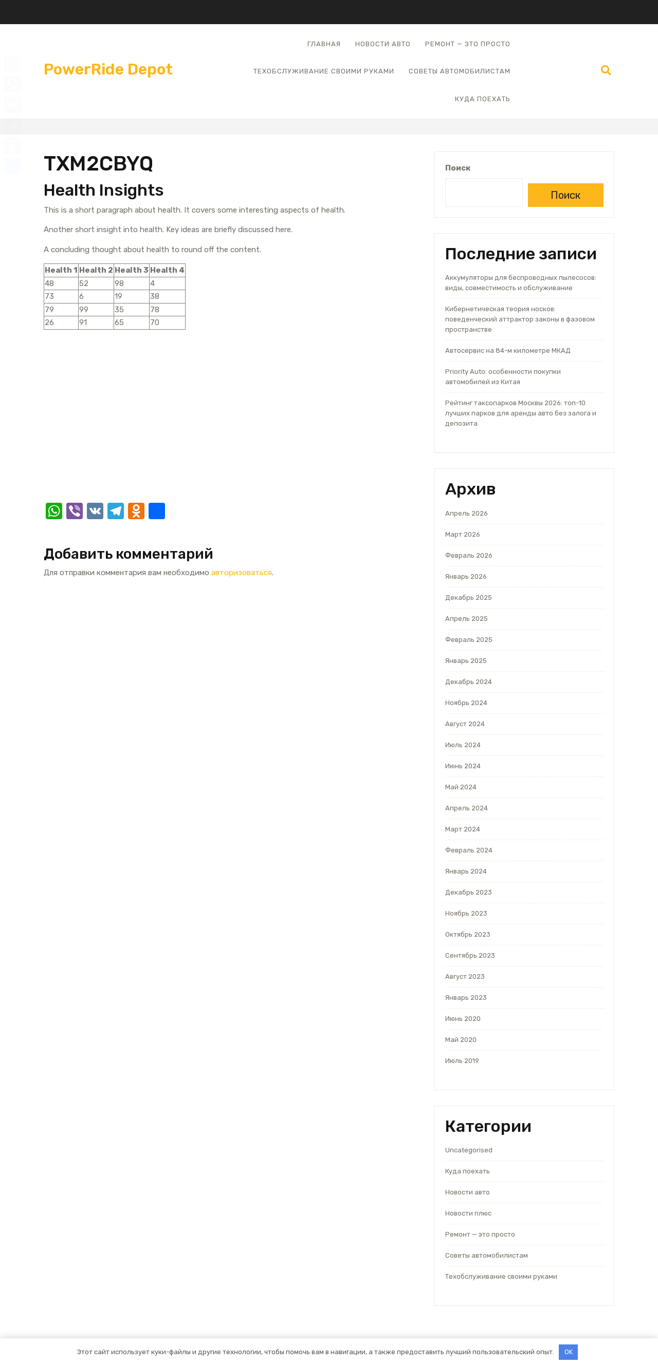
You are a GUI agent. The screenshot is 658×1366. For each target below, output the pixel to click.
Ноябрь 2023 (466, 913)
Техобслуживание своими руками (323, 71)
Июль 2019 (462, 1061)
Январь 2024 (466, 871)
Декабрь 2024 (468, 682)
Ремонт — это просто (467, 44)
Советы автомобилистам (459, 71)
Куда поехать (482, 99)
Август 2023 (465, 976)
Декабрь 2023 (468, 892)
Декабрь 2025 (468, 597)
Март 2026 (462, 534)
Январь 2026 (466, 576)
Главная (324, 44)
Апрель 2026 (466, 513)
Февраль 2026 (468, 555)
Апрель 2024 (466, 808)
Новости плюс (468, 1213)
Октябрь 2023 (467, 934)
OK (568, 1352)
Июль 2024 (463, 745)
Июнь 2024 (463, 766)
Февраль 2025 (468, 639)
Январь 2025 (466, 661)
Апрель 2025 (466, 618)
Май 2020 (461, 1040)
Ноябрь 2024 (466, 703)
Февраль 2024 (468, 850)
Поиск (457, 168)
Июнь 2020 (463, 1018)
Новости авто (383, 44)
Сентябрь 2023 (470, 955)
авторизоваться (241, 572)
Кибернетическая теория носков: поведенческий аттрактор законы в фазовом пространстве (520, 319)
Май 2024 (461, 787)
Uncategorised (468, 1150)
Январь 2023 (466, 997)
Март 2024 (462, 829)
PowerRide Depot (108, 69)
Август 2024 (465, 724)
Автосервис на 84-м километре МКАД (508, 350)
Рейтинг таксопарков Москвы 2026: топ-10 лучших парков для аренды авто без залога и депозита (520, 413)
